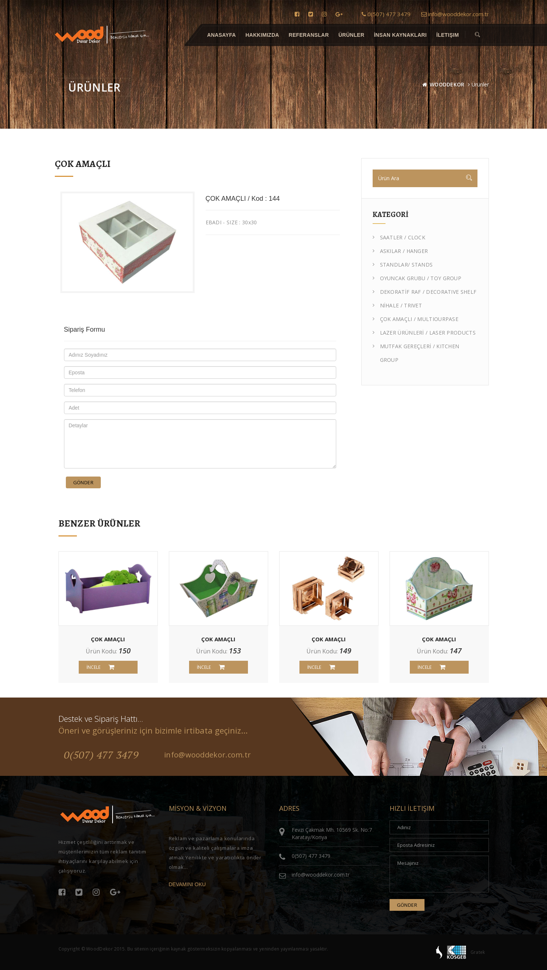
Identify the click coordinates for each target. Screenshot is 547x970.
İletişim (447, 35)
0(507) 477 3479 (386, 14)
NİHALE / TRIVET (397, 305)
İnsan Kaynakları (400, 35)
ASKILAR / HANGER (400, 251)
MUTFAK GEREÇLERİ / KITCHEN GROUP (416, 351)
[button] (477, 35)
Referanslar (308, 35)
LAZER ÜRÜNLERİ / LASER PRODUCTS (424, 332)
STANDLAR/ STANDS (403, 264)
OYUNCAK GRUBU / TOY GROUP (417, 278)
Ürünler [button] (351, 35)
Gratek (477, 952)
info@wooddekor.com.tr (455, 14)
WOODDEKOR (447, 84)
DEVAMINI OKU (187, 884)
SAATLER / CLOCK (399, 237)
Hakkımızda (262, 35)
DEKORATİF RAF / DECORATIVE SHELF (425, 292)
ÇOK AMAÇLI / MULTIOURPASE (416, 319)
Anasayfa (221, 35)
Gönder (83, 482)
